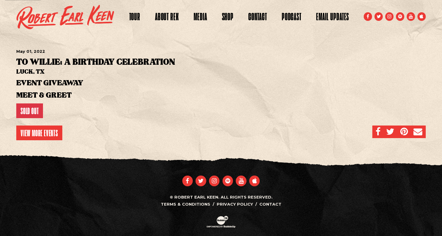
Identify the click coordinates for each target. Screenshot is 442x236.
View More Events (39, 132)
